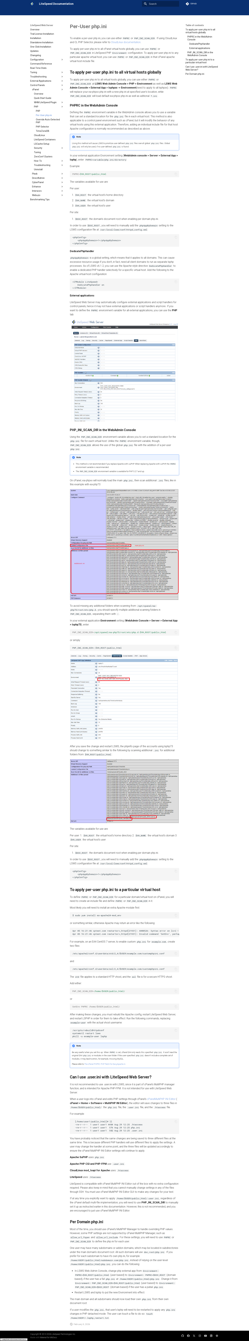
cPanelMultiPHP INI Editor (161, 1099)
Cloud (111, 11)
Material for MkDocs (48, 1337)
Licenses (122, 11)
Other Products (137, 11)
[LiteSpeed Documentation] (32, 4)
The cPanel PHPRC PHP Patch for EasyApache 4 (104, 1064)
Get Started (36, 11)
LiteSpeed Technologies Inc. (64, 1334)
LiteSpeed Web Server (57, 11)
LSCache (99, 11)
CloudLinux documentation (126, 42)
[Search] (160, 4)
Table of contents (194, 25)
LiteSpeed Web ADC (82, 11)
